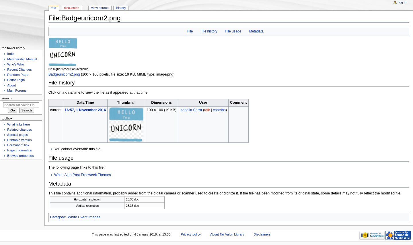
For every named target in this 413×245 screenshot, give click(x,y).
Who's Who (15, 64)
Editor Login (16, 80)
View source (99, 7)
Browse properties (20, 155)
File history (209, 31)
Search (7, 98)
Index (11, 53)
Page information (19, 150)
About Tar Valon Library (227, 234)
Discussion (71, 7)
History (121, 7)
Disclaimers (262, 234)
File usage (233, 31)
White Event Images (84, 217)
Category (57, 217)
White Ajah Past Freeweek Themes (82, 175)
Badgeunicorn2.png (64, 74)
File (190, 31)
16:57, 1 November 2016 (85, 110)
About (11, 85)
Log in (402, 2)
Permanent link (18, 145)
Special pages (17, 134)
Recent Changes (19, 69)
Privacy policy (191, 234)
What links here (18, 124)
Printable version (19, 140)
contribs (219, 110)
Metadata (256, 31)
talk (207, 110)
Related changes (19, 129)
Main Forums (16, 90)
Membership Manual (22, 59)
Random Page (17, 74)
